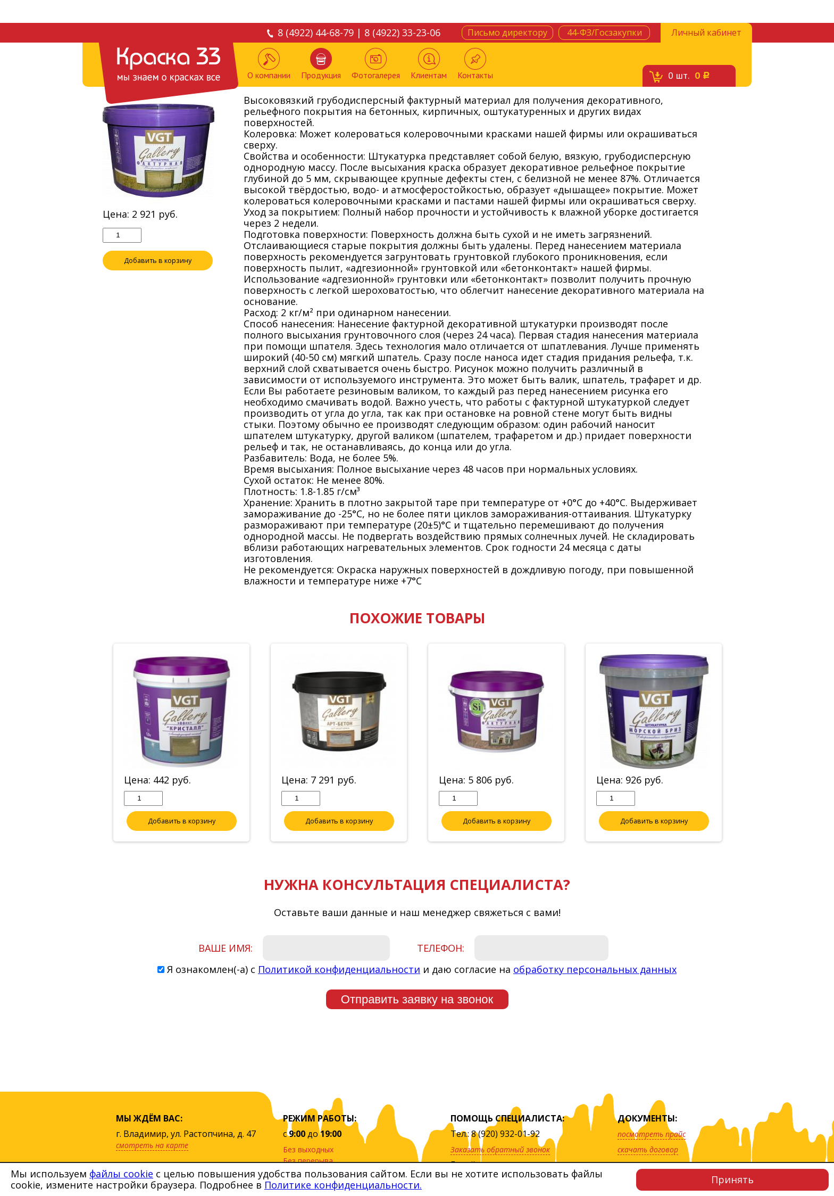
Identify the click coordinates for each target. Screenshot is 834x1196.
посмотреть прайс (652, 1134)
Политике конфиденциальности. (343, 1184)
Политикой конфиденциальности (339, 969)
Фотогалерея (376, 64)
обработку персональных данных (595, 969)
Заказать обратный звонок (500, 1149)
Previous (94, 743)
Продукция (321, 64)
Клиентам (429, 64)
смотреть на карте (152, 1145)
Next (739, 743)
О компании (268, 64)
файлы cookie (121, 1173)
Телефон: (440, 948)
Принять (732, 1179)
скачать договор (648, 1149)
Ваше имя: (225, 948)
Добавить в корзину (158, 260)
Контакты (475, 64)
